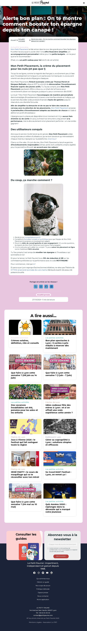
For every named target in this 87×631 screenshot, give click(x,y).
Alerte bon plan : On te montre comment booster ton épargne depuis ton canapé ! (53, 40)
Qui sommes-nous (43, 579)
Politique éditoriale (43, 589)
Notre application (43, 599)
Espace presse (43, 592)
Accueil (13, 40)
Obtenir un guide (43, 582)
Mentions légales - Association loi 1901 (43, 622)
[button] (84, 3)
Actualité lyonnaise (21, 40)
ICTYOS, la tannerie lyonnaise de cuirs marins (29, 270)
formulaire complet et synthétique (36, 239)
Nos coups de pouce (43, 586)
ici (34, 264)
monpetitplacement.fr (32, 237)
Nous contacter (43, 596)
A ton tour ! (52, 139)
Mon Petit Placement (19, 49)
